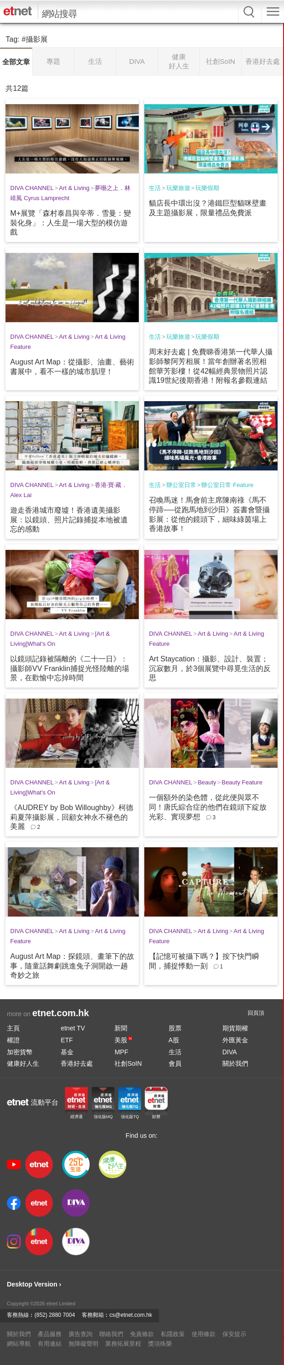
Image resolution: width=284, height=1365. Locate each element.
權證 (13, 1040)
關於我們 (235, 1063)
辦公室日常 (181, 484)
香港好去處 (77, 1063)
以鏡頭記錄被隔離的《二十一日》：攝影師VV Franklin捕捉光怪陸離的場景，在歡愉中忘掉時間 (69, 668)
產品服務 (50, 1334)
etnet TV (73, 1028)
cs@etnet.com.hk (130, 1315)
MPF (121, 1052)
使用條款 (204, 1334)
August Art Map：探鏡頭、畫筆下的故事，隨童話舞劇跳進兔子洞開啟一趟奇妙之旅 (72, 965)
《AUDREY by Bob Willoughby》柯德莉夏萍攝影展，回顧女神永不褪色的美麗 (71, 817)
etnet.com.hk (60, 1013)
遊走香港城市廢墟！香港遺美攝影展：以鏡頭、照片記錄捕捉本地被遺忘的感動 (69, 519)
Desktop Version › (34, 1284)
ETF (67, 1040)
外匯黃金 (235, 1040)
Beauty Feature (242, 782)
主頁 (13, 1028)
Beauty (207, 782)
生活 (155, 188)
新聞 (120, 1028)
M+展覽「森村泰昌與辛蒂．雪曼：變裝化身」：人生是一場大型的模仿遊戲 (70, 222)
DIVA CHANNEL (31, 188)
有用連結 (50, 1343)
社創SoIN (128, 1063)
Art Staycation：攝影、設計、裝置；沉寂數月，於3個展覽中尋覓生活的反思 (210, 668)
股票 (175, 1028)
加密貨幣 (20, 1052)
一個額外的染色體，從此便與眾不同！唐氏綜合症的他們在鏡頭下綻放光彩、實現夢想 (208, 807)
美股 (123, 1040)
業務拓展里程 (123, 1343)
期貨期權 (235, 1028)
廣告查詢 (80, 1334)
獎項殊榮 (160, 1343)
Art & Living (74, 188)
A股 (174, 1040)
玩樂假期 (207, 188)
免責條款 (142, 1334)
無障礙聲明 (83, 1343)
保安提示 (234, 1334)
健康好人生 (23, 1063)
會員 (175, 1063)
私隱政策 (173, 1334)
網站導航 (19, 1343)
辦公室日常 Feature (227, 484)
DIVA (229, 1052)
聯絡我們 (111, 1334)
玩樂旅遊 (178, 188)
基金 (67, 1052)
